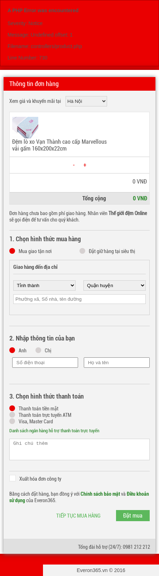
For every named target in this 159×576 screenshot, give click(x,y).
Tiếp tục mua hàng (78, 516)
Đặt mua (133, 515)
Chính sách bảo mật (100, 494)
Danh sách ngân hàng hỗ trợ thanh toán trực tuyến (54, 430)
